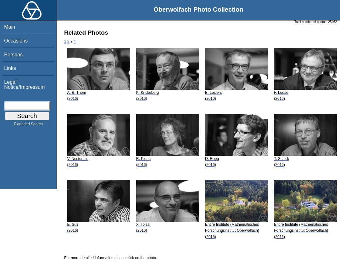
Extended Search (28, 125)
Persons (13, 54)
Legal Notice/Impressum (24, 84)
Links (10, 68)
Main (9, 27)
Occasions (16, 40)
